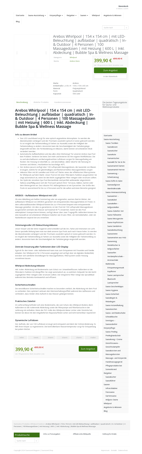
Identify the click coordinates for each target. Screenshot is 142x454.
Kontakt (114, 450)
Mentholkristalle (114, 188)
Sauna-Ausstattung (37, 15)
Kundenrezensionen (62, 102)
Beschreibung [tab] (22, 102)
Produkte (25, 424)
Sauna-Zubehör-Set (115, 211)
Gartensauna (111, 396)
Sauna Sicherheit (112, 294)
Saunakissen (112, 147)
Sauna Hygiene (112, 290)
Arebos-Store (75, 61)
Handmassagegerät (114, 362)
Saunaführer (111, 380)
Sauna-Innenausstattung (116, 192)
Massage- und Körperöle (116, 358)
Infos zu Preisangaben (51, 434)
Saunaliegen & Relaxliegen (111, 300)
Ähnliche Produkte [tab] (41, 102)
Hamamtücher (113, 158)
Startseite (20, 15)
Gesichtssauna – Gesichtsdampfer (113, 345)
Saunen (84, 15)
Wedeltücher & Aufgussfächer (113, 247)
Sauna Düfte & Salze (114, 181)
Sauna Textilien (112, 143)
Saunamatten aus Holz (116, 237)
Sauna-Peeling (111, 331)
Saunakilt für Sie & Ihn (116, 162)
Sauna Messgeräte (115, 218)
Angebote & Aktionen (112, 15)
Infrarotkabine (111, 388)
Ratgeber (71, 15)
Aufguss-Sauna (112, 399)
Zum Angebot (110, 70)
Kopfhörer (111, 271)
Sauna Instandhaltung (114, 305)
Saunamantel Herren (116, 169)
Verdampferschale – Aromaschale (115, 258)
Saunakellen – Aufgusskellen (113, 205)
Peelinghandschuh (113, 335)
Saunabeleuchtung (114, 230)
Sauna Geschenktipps (114, 286)
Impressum (105, 450)
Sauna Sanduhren (114, 226)
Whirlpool (96, 15)
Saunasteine (112, 233)
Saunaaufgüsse (113, 184)
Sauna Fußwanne (114, 214)
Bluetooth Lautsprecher (113, 281)
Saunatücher (112, 150)
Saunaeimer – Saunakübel (113, 198)
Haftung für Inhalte (110, 434)
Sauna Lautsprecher (115, 275)
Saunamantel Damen (115, 166)
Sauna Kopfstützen (115, 222)
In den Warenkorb (110, 76)
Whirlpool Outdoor (37, 424)
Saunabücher (111, 377)
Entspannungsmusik (115, 267)
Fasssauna (110, 392)
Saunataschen (111, 309)
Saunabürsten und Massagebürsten (113, 352)
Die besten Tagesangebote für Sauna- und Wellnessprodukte (115, 104)
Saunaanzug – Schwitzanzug (113, 175)
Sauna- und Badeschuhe (115, 313)
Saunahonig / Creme (114, 339)
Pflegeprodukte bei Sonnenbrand (114, 367)
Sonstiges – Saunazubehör (111, 322)
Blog (18, 21)
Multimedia (110, 264)
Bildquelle (87, 434)
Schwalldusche (112, 316)
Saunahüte (111, 154)
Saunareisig (112, 241)
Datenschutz (123, 450)
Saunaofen (111, 252)
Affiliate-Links (78, 434)
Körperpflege (56, 15)
